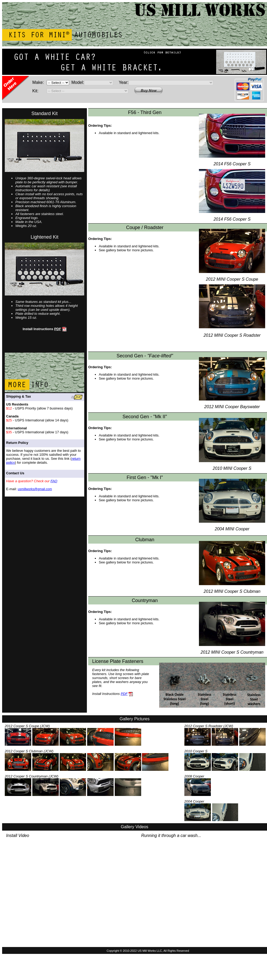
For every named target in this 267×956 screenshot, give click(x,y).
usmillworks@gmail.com (35, 489)
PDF (57, 329)
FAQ (54, 481)
